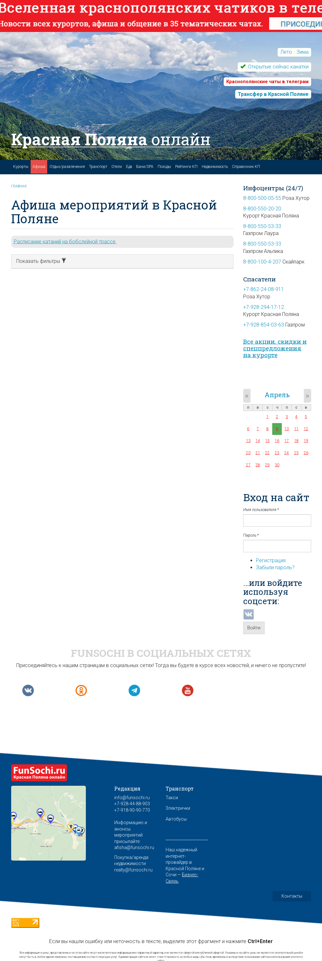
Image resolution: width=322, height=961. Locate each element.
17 (286, 440)
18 (296, 440)
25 (296, 453)
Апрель (277, 394)
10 (286, 429)
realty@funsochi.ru (133, 869)
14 (258, 440)
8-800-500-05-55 (262, 198)
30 (277, 465)
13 (248, 440)
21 (258, 453)
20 (248, 453)
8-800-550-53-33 (262, 226)
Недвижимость (215, 166)
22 (267, 453)
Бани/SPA (145, 166)
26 (306, 453)
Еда (129, 166)
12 (306, 429)
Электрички (178, 808)
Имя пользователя (261, 510)
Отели (116, 166)
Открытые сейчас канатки (278, 67)
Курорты (20, 166)
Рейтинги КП (186, 166)
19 (306, 440)
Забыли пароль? (275, 567)
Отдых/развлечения (67, 166)
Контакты (291, 896)
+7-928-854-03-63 (263, 325)
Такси (172, 797)
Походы (164, 166)
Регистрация (271, 560)
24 (286, 453)
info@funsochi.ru (132, 797)
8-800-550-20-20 (262, 209)
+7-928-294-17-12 (263, 307)
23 (277, 453)
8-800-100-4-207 (262, 262)
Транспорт (98, 166)
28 (258, 465)
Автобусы (176, 819)
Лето (286, 52)
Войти (253, 628)
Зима (302, 52)
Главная (18, 186)
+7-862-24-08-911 (263, 289)
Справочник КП (246, 166)
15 (267, 440)
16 (277, 440)
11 (296, 429)
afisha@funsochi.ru (134, 847)
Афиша (39, 166)
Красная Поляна (111, 139)
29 (267, 465)
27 (248, 465)
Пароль (251, 535)
